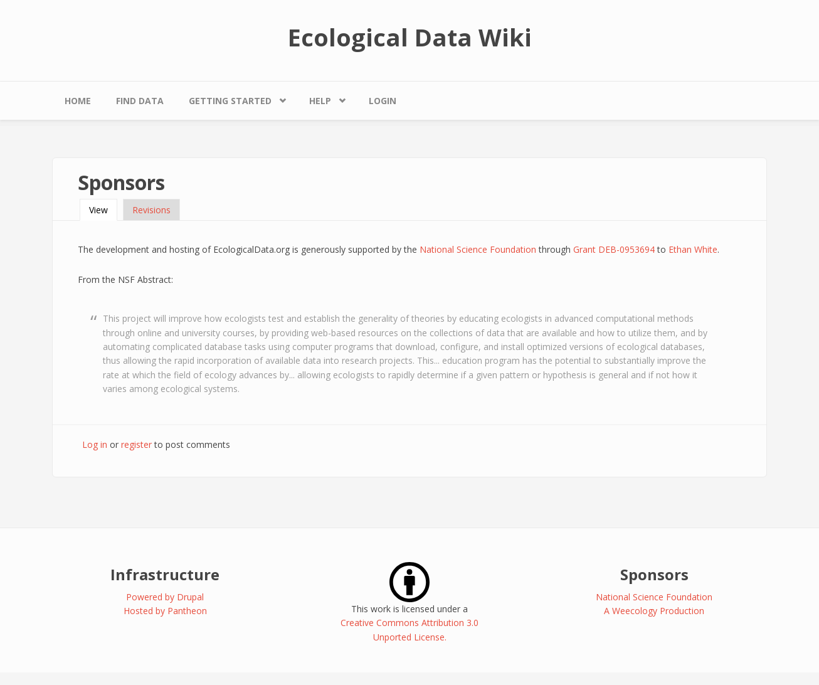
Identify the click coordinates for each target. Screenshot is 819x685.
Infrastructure (164, 574)
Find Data (140, 101)
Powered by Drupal (165, 597)
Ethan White (692, 249)
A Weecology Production (654, 611)
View (103, 210)
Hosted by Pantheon (165, 611)
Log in (94, 444)
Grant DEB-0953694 (614, 249)
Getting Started (230, 101)
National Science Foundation (478, 249)
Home (78, 101)
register (136, 444)
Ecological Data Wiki (410, 37)
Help (320, 101)
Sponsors (654, 574)
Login (382, 101)
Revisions (151, 210)
